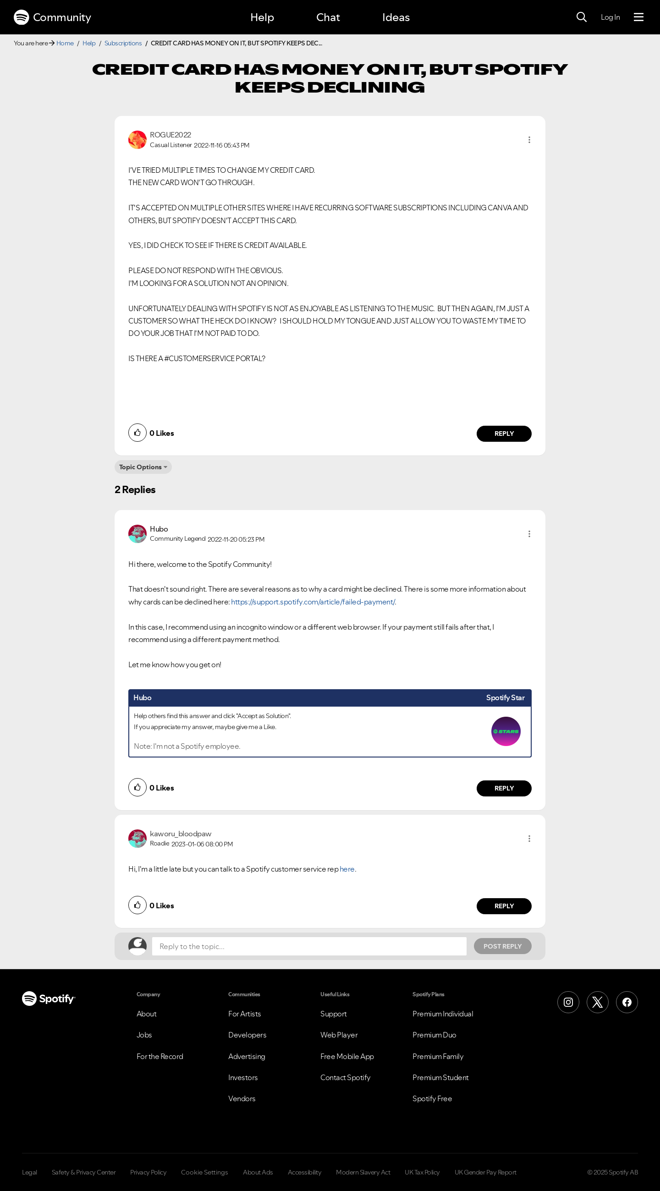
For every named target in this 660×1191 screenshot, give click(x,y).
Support (333, 1014)
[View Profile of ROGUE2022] (170, 135)
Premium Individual (442, 1014)
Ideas (396, 17)
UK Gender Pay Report (486, 1172)
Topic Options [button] (140, 467)
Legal (29, 1172)
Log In (610, 17)
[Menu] (638, 17)
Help (262, 17)
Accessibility (305, 1172)
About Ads (258, 1172)
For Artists (244, 1014)
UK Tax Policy (422, 1172)
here (347, 869)
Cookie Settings (204, 1172)
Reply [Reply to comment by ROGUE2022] (504, 433)
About (147, 1014)
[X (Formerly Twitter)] (598, 1002)
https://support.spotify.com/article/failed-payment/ (313, 602)
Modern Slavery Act (363, 1172)
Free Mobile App (347, 1056)
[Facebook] (627, 1002)
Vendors (242, 1098)
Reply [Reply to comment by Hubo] (504, 788)
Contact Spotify (345, 1077)
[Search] (581, 17)
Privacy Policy (148, 1172)
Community (52, 17)
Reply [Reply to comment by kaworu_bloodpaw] (504, 906)
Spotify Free (432, 1098)
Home (65, 43)
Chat (328, 17)
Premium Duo (434, 1035)
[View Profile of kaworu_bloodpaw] (181, 834)
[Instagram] (568, 1002)
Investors (243, 1077)
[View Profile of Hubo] (159, 529)
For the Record (160, 1056)
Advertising (246, 1056)
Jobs (144, 1035)
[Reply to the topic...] (309, 946)
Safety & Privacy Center (84, 1172)
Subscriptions (123, 43)
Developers (247, 1035)
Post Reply (503, 946)
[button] (529, 140)
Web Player (339, 1035)
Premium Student (440, 1077)
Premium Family (437, 1056)
